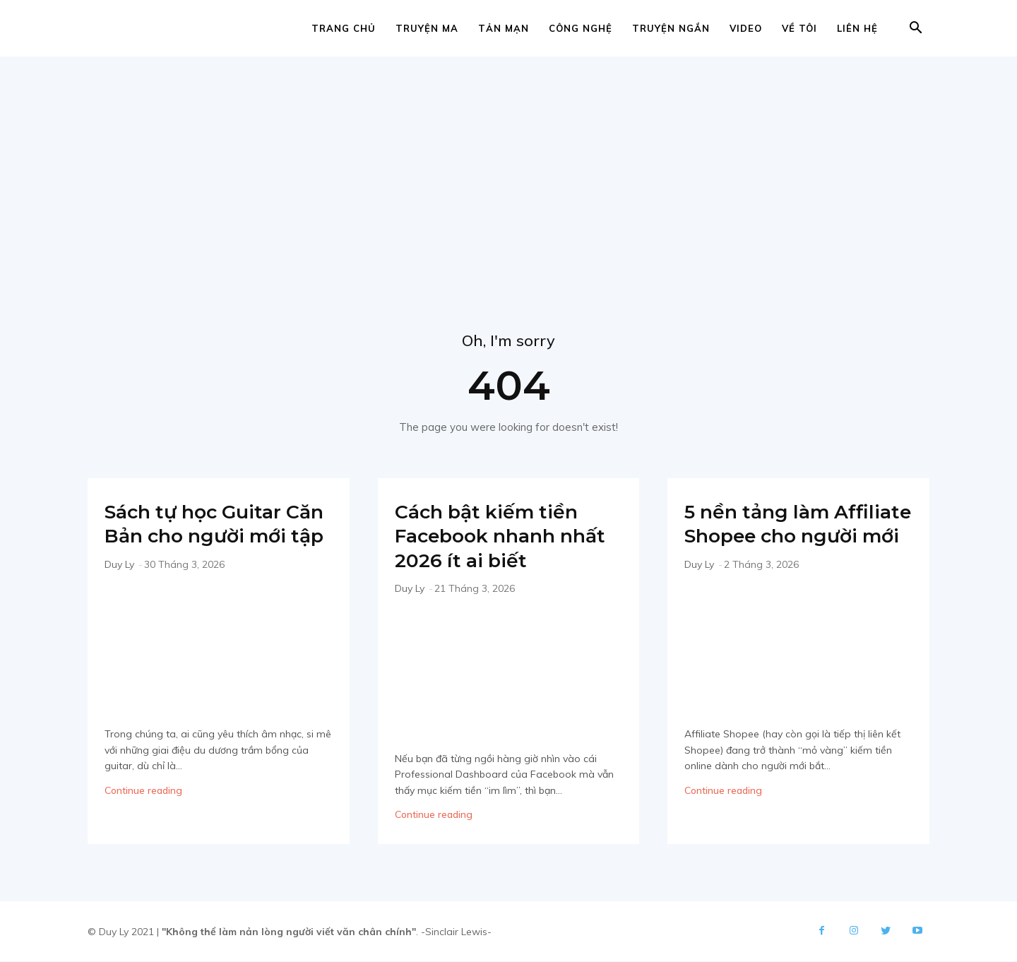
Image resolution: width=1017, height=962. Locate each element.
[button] (915, 29)
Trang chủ (343, 28)
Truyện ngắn (671, 28)
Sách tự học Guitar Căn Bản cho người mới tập (206, 536)
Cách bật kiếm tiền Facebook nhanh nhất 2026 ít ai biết (497, 536)
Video (746, 28)
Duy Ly (119, 589)
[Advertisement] (508, 162)
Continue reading (143, 815)
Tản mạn (503, 28)
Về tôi (799, 28)
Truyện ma (427, 28)
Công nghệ (580, 28)
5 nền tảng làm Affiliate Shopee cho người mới (792, 536)
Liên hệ (857, 28)
